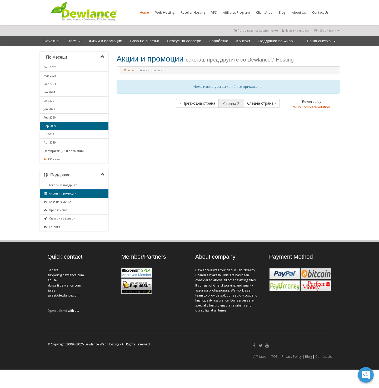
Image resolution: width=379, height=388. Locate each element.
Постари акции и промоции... (65, 151)
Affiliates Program (236, 12)
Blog (282, 12)
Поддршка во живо (275, 41)
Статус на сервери (184, 41)
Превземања (56, 210)
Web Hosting (164, 12)
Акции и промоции (105, 41)
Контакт (243, 41)
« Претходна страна (197, 103)
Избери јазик (327, 30)
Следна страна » (261, 103)
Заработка (218, 41)
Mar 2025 (50, 76)
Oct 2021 (50, 101)
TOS (274, 356)
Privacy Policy (292, 356)
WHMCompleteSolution (311, 107)
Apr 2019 (50, 142)
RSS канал (52, 159)
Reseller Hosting (193, 12)
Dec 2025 (50, 67)
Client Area (264, 12)
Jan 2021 (49, 109)
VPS (214, 12)
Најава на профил (296, 30)
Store (74, 41)
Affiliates (259, 356)
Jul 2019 (49, 134)
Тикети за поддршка (62, 185)
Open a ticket (57, 310)
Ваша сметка (321, 41)
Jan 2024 (49, 92)
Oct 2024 (50, 84)
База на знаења (144, 41)
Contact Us (320, 12)
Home (144, 12)
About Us (299, 12)
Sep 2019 (50, 126)
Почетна (51, 41)
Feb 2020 (50, 117)
